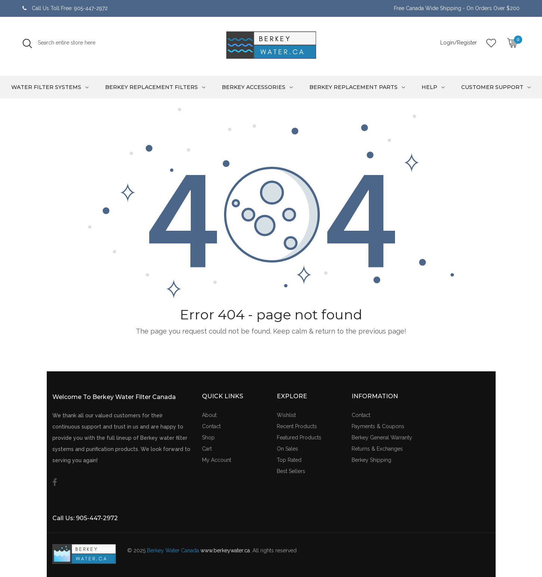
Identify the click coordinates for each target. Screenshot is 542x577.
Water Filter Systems (46, 87)
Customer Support (492, 87)
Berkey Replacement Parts (353, 87)
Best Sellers (291, 471)
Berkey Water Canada (173, 550)
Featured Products (299, 438)
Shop (208, 438)
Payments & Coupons (378, 426)
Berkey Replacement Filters (151, 87)
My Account (216, 460)
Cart (207, 449)
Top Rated (289, 460)
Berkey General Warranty (382, 438)
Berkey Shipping (371, 460)
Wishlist (286, 415)
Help (429, 87)
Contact (211, 426)
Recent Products (297, 426)
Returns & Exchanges (377, 449)
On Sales (287, 449)
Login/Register (458, 43)
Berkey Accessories (253, 87)
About (209, 415)
